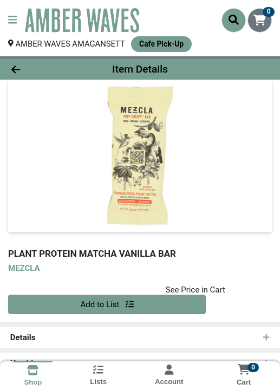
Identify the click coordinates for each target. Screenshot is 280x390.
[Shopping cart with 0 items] (260, 20)
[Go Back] (41, 69)
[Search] (234, 20)
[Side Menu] (12, 20)
